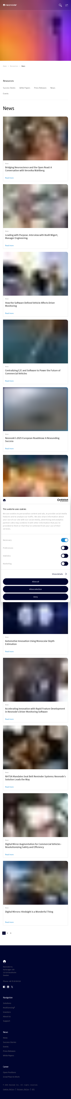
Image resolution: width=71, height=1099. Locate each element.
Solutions (7, 1003)
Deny (35, 597)
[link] (35, 149)
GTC (33, 1089)
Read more (9, 178)
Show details (57, 574)
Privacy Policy (23, 1089)
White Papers (8, 1055)
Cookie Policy (8, 1089)
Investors (7, 1012)
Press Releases (9, 1051)
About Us (7, 1016)
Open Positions (9, 1072)
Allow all (35, 581)
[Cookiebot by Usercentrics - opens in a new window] (57, 500)
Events (6, 1046)
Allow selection (35, 589)
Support (6, 1021)
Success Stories (9, 1042)
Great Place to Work (11, 1076)
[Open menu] (66, 5)
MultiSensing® (9, 1007)
